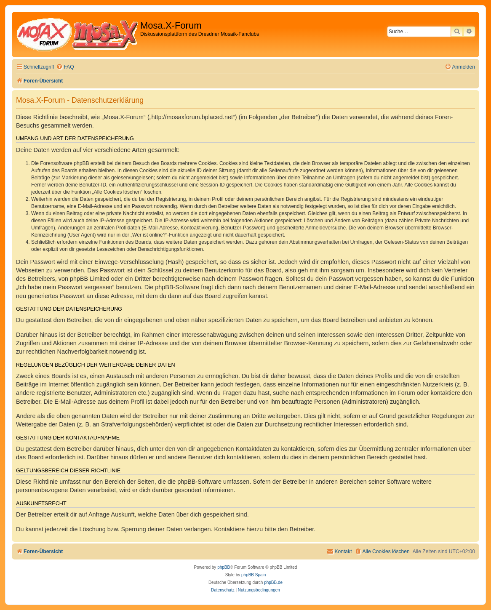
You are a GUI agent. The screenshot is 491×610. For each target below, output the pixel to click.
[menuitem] (65, 67)
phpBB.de (273, 582)
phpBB (223, 567)
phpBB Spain (253, 575)
